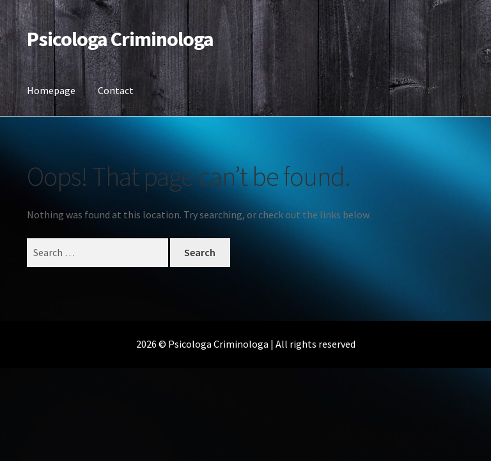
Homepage (51, 90)
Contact (116, 90)
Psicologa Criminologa (120, 39)
